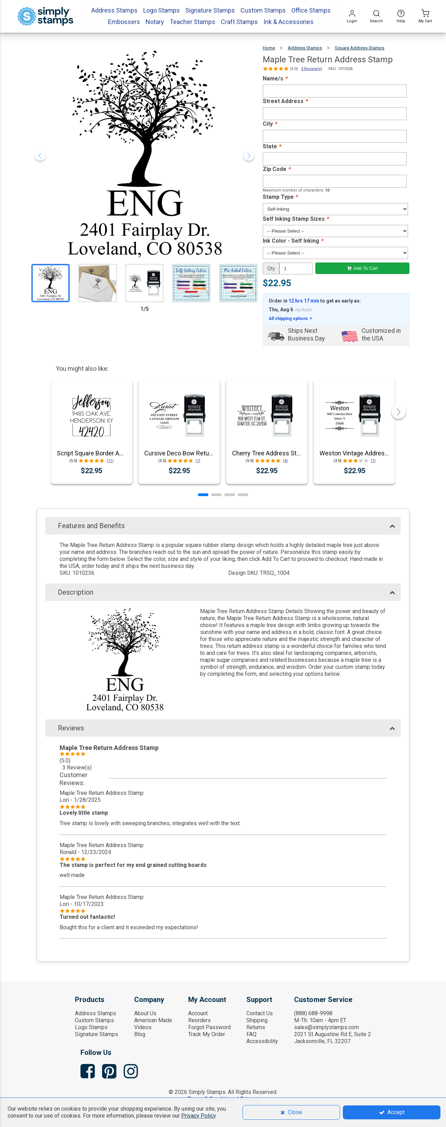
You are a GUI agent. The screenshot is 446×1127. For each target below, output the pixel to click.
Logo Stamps (91, 1027)
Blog (139, 1034)
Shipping (257, 1020)
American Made (153, 1020)
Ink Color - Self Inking (293, 240)
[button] (203, 494)
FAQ (251, 1034)
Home (269, 47)
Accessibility (262, 1041)
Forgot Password (209, 1027)
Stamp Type (280, 197)
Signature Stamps (96, 1034)
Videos (143, 1027)
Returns (255, 1027)
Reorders (199, 1020)
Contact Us (259, 1013)
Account (198, 1013)
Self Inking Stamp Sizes (296, 219)
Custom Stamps (94, 1020)
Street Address (285, 101)
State (272, 146)
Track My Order (206, 1034)
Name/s (275, 78)
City (270, 123)
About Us (145, 1013)
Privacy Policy (198, 1115)
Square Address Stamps (359, 47)
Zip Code (276, 169)
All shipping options (291, 318)
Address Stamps (305, 47)
